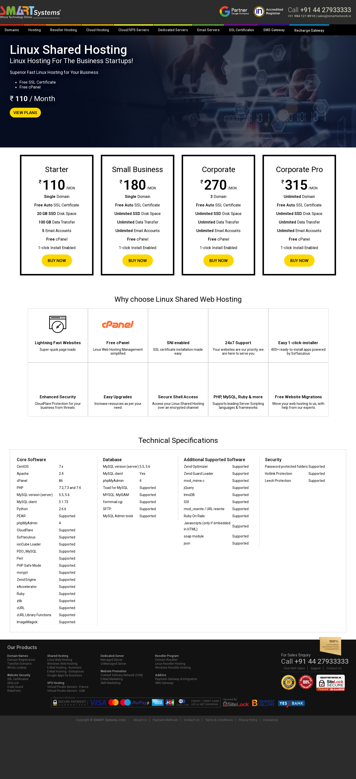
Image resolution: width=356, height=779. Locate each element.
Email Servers (208, 30)
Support (316, 668)
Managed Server (111, 660)
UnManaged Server (113, 663)
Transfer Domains (19, 663)
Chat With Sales (294, 668)
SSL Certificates (241, 30)
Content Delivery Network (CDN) (122, 675)
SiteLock (13, 683)
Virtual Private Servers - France (67, 687)
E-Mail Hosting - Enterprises (65, 671)
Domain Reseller (166, 660)
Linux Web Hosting (59, 660)
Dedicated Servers (173, 30)
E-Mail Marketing (112, 679)
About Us (140, 720)
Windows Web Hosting (62, 663)
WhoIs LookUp (16, 667)
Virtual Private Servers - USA (66, 690)
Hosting (34, 30)
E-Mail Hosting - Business (64, 667)
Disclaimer (270, 720)
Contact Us (334, 668)
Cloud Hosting (97, 30)
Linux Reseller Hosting (170, 663)
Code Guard (15, 687)
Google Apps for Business (64, 675)
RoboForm (14, 690)
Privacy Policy (248, 720)
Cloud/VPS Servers (133, 30)
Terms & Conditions (219, 720)
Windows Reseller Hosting (173, 667)
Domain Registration (21, 660)
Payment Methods (165, 720)
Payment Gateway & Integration (176, 679)
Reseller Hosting (63, 30)
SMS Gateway (274, 30)
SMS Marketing (111, 683)
